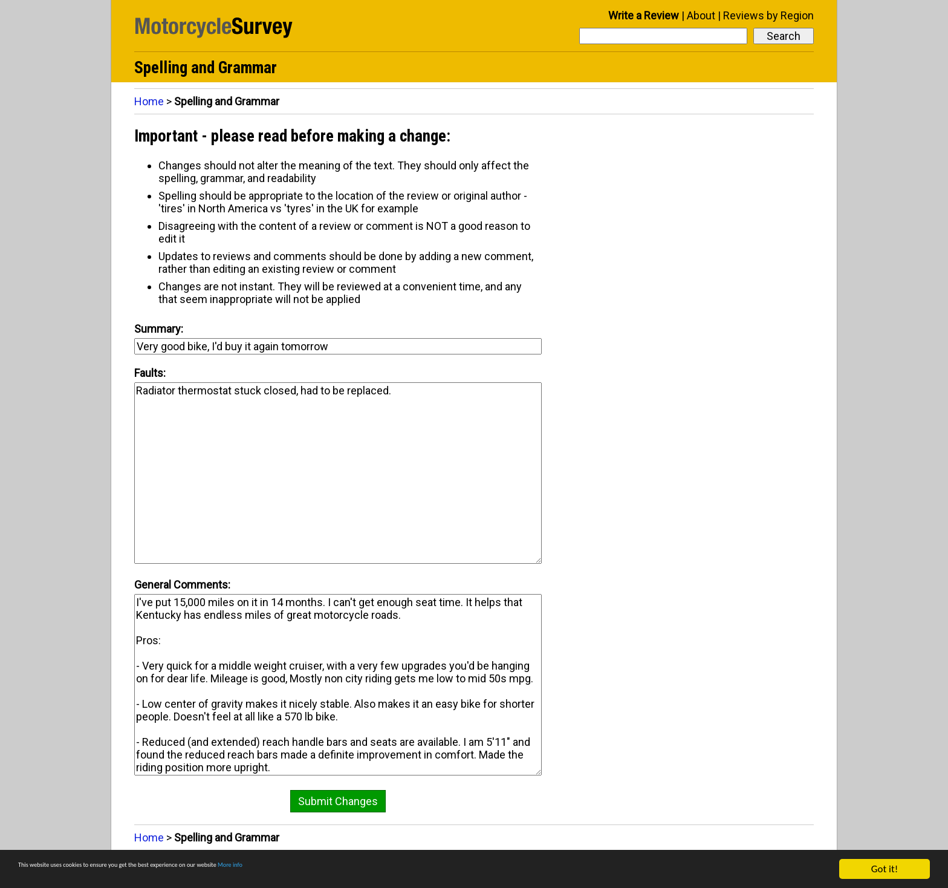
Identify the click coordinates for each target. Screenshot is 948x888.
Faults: (150, 373)
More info (371, 869)
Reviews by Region (768, 15)
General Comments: (182, 584)
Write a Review (643, 15)
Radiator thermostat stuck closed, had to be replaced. (338, 473)
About (701, 15)
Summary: (158, 328)
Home (149, 101)
